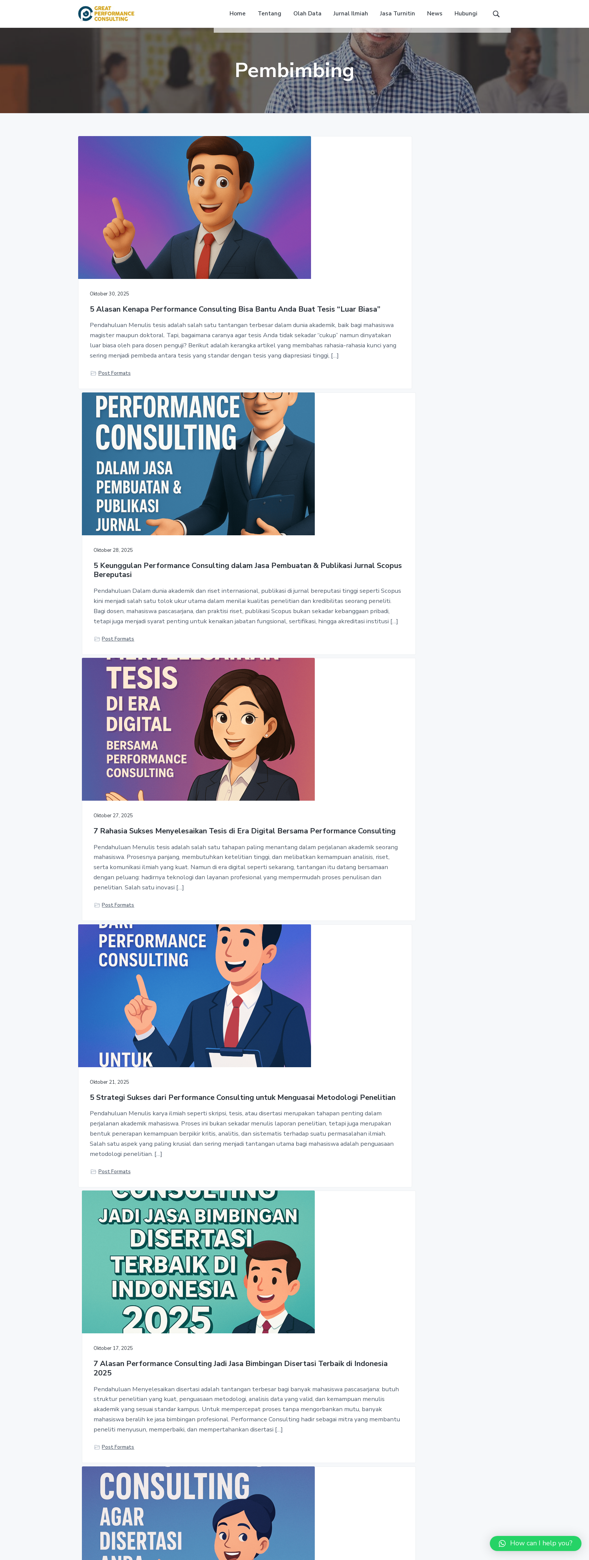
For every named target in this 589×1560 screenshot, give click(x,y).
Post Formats (114, 445)
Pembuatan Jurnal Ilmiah (256, 1462)
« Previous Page (237, 1221)
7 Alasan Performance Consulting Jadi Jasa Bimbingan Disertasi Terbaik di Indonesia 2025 (292, 620)
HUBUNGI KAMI (469, 1323)
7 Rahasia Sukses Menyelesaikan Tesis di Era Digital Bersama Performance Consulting (442, 270)
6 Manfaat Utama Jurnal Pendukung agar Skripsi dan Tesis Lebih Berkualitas (434, 888)
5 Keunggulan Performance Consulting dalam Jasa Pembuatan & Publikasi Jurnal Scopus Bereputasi (289, 274)
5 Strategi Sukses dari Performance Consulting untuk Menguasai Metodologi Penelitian (143, 620)
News (382, 1462)
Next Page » (355, 1221)
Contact (385, 1477)
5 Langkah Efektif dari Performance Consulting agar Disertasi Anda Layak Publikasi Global (440, 620)
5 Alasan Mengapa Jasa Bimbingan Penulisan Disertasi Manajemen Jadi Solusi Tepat (291, 971)
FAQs (381, 1448)
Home (382, 1433)
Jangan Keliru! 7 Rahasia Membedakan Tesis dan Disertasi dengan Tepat (132, 971)
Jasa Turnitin (242, 1433)
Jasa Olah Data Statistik (257, 1448)
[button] (535, 1543)
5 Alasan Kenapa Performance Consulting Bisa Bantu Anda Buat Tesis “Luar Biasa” (143, 270)
